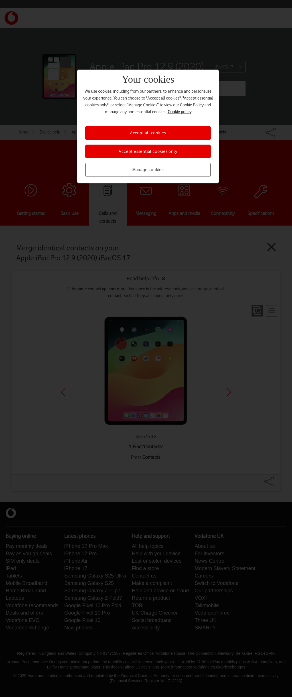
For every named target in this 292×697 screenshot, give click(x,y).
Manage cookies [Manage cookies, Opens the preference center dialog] (148, 169)
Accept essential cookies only (148, 151)
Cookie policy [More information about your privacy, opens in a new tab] (179, 111)
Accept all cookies (148, 132)
